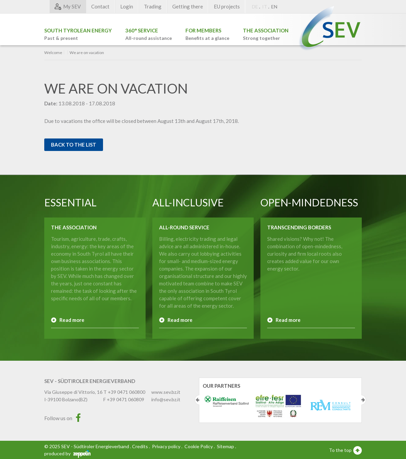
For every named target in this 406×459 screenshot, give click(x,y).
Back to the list (73, 145)
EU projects (227, 6)
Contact (100, 6)
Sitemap (225, 446)
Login (126, 6)
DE (255, 6)
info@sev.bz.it (165, 399)
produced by (67, 453)
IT (264, 6)
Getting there (187, 6)
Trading (152, 6)
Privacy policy (166, 446)
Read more (71, 320)
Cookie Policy (198, 446)
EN (274, 6)
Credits (140, 446)
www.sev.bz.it (165, 392)
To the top (345, 450)
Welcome (53, 52)
